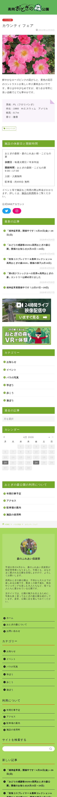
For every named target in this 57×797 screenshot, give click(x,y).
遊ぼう (10, 400)
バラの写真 (7, 20)
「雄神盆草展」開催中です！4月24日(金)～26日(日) (30, 233)
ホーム (10, 618)
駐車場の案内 (14, 507)
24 (36, 462)
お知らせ (11, 362)
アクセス (11, 500)
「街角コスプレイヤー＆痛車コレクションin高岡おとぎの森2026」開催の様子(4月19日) (29, 261)
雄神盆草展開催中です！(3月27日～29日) (28, 287)
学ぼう (10, 385)
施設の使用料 (14, 514)
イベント (11, 369)
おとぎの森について (17, 624)
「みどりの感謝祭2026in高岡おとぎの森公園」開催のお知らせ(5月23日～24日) (28, 247)
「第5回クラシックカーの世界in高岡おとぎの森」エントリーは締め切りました (30, 275)
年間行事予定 (14, 493)
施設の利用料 (29, 193)
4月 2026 (28, 437)
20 (5, 462)
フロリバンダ (10, 128)
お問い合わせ (13, 631)
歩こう (10, 393)
